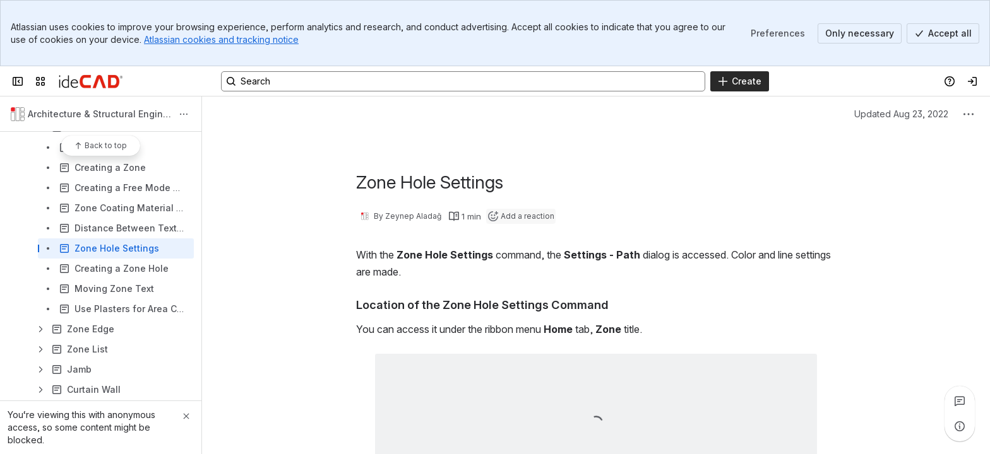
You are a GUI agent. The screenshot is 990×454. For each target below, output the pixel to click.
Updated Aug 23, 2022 (901, 113)
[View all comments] (960, 401)
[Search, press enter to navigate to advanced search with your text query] (463, 81)
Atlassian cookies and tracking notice (221, 39)
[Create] (739, 81)
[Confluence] (91, 81)
